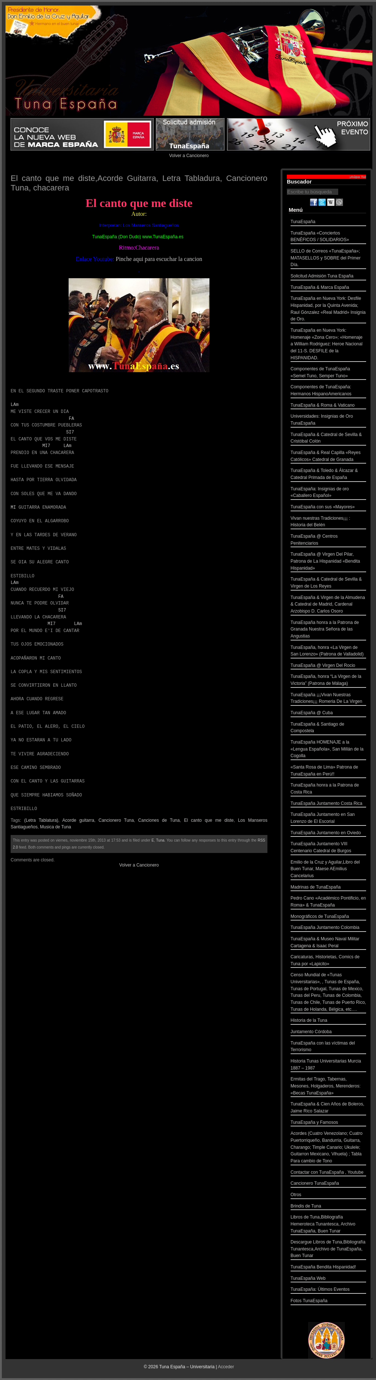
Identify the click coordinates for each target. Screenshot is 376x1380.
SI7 (70, 432)
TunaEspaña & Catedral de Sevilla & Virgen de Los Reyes (328, 583)
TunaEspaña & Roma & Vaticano (328, 406)
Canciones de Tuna (159, 820)
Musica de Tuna (55, 826)
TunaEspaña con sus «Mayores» (328, 507)
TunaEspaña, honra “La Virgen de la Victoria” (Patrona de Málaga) (328, 680)
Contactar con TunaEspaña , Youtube (328, 1173)
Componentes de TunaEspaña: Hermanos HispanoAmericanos (328, 391)
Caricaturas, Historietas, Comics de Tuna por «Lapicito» (328, 961)
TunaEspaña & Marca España (328, 288)
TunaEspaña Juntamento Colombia (328, 928)
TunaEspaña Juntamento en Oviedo (328, 833)
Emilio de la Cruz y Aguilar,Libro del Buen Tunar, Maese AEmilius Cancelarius (328, 870)
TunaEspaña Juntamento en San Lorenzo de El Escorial (328, 818)
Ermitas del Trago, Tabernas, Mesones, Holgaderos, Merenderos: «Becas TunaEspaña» (328, 1086)
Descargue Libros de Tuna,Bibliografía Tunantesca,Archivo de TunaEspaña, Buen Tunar (328, 1249)
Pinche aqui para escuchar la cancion (159, 259)
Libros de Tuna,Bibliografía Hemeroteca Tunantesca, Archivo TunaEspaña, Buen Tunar (328, 1224)
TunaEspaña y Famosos (328, 1123)
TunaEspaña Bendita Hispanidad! (328, 1267)
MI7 (46, 446)
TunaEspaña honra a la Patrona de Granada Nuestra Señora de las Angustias (328, 630)
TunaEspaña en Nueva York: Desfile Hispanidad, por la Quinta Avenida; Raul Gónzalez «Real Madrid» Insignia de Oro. (328, 309)
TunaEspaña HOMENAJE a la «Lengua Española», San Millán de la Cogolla (328, 750)
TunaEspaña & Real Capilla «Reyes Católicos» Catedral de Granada (328, 457)
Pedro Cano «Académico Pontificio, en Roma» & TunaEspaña (328, 902)
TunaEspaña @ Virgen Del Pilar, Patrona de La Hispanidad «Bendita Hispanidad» (328, 562)
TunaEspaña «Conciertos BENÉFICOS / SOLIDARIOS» (328, 237)
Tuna (160, 840)
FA (71, 418)
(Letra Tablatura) (41, 820)
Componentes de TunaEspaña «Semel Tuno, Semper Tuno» (328, 373)
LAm (15, 405)
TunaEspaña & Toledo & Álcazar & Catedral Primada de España (328, 475)
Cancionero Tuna (116, 820)
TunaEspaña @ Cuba (328, 713)
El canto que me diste (209, 820)
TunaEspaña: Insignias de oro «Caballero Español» (328, 493)
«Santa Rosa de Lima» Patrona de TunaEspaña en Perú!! (328, 771)
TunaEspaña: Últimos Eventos (328, 1290)
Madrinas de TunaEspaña (328, 888)
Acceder (226, 1366)
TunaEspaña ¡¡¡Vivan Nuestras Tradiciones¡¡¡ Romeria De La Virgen (328, 699)
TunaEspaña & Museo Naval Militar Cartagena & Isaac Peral (328, 943)
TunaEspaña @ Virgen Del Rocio (328, 666)
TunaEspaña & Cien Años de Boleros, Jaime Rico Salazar (328, 1108)
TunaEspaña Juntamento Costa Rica (328, 804)
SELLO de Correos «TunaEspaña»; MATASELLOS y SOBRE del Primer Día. (328, 258)
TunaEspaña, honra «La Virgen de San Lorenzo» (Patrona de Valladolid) (328, 651)
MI (13, 507)
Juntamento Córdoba (328, 1032)
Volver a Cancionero (189, 155)
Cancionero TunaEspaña (328, 1184)
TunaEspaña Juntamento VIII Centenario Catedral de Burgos (328, 848)
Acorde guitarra (78, 820)
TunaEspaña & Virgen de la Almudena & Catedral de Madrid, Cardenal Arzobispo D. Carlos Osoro (328, 605)
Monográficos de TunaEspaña (328, 917)
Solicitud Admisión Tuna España (328, 276)
